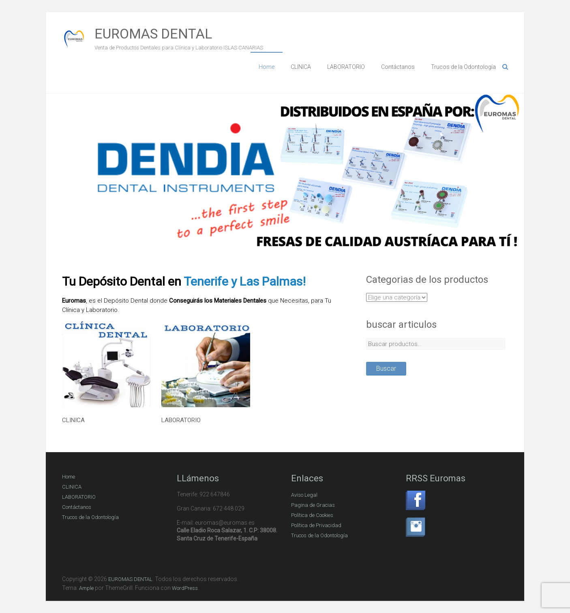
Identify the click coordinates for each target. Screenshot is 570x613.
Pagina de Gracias (313, 505)
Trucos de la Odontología (463, 67)
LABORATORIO (346, 67)
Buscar (386, 368)
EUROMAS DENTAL (153, 34)
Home (266, 67)
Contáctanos (398, 67)
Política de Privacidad (316, 525)
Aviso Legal (304, 495)
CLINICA (301, 67)
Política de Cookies (312, 515)
